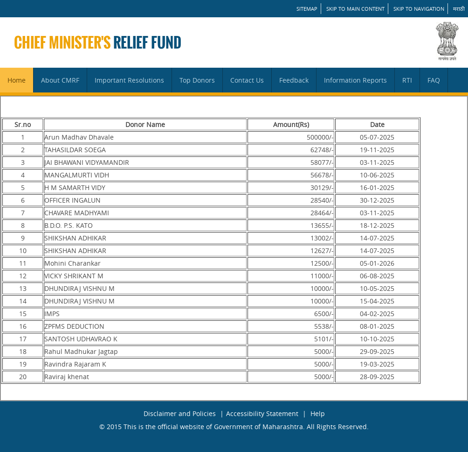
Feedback (294, 80)
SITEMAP (306, 8)
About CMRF (60, 80)
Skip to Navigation (418, 8)
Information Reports (355, 80)
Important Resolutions (129, 80)
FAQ (433, 80)
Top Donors (197, 80)
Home (16, 80)
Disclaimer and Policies (180, 413)
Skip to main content (355, 8)
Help (317, 413)
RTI (407, 80)
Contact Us (247, 80)
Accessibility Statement (262, 413)
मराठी (459, 8)
